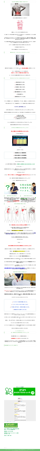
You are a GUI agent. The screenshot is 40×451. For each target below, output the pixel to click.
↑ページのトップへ (7, 421)
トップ (14, 421)
